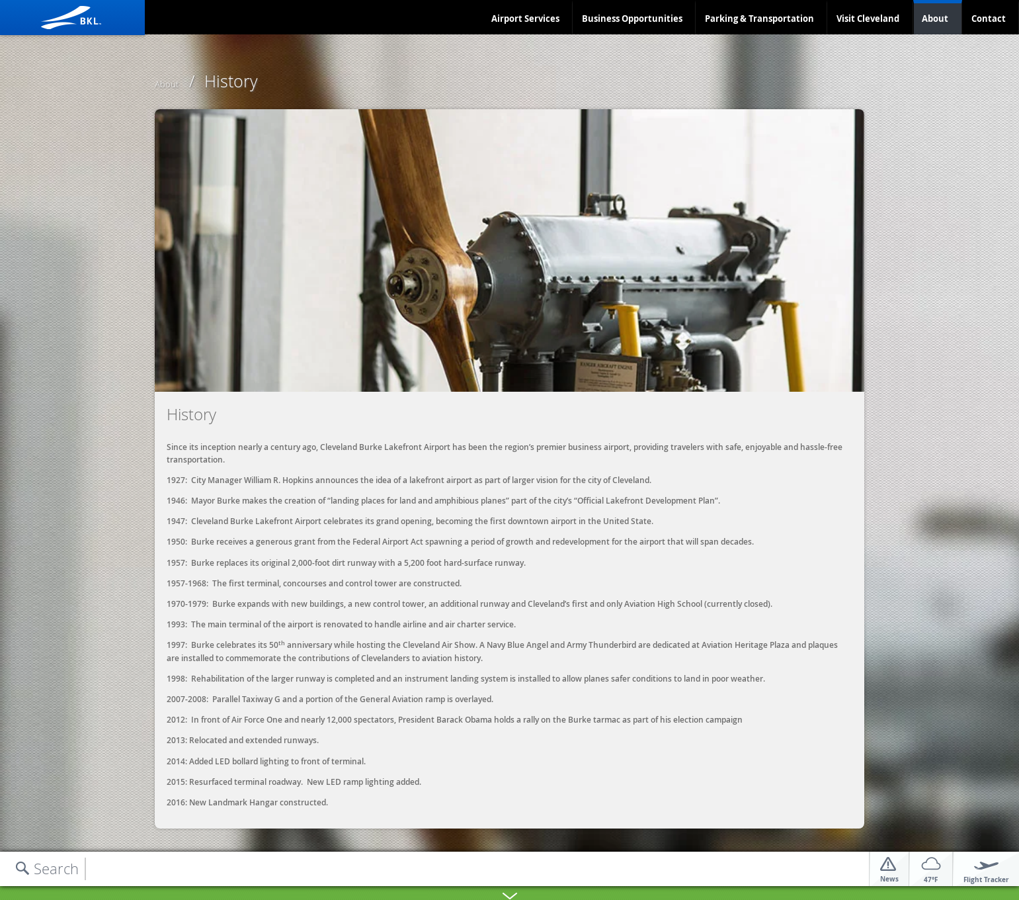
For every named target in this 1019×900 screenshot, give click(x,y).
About (935, 18)
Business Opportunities (632, 18)
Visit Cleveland (867, 18)
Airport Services (525, 18)
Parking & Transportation (759, 18)
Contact (988, 18)
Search (56, 868)
